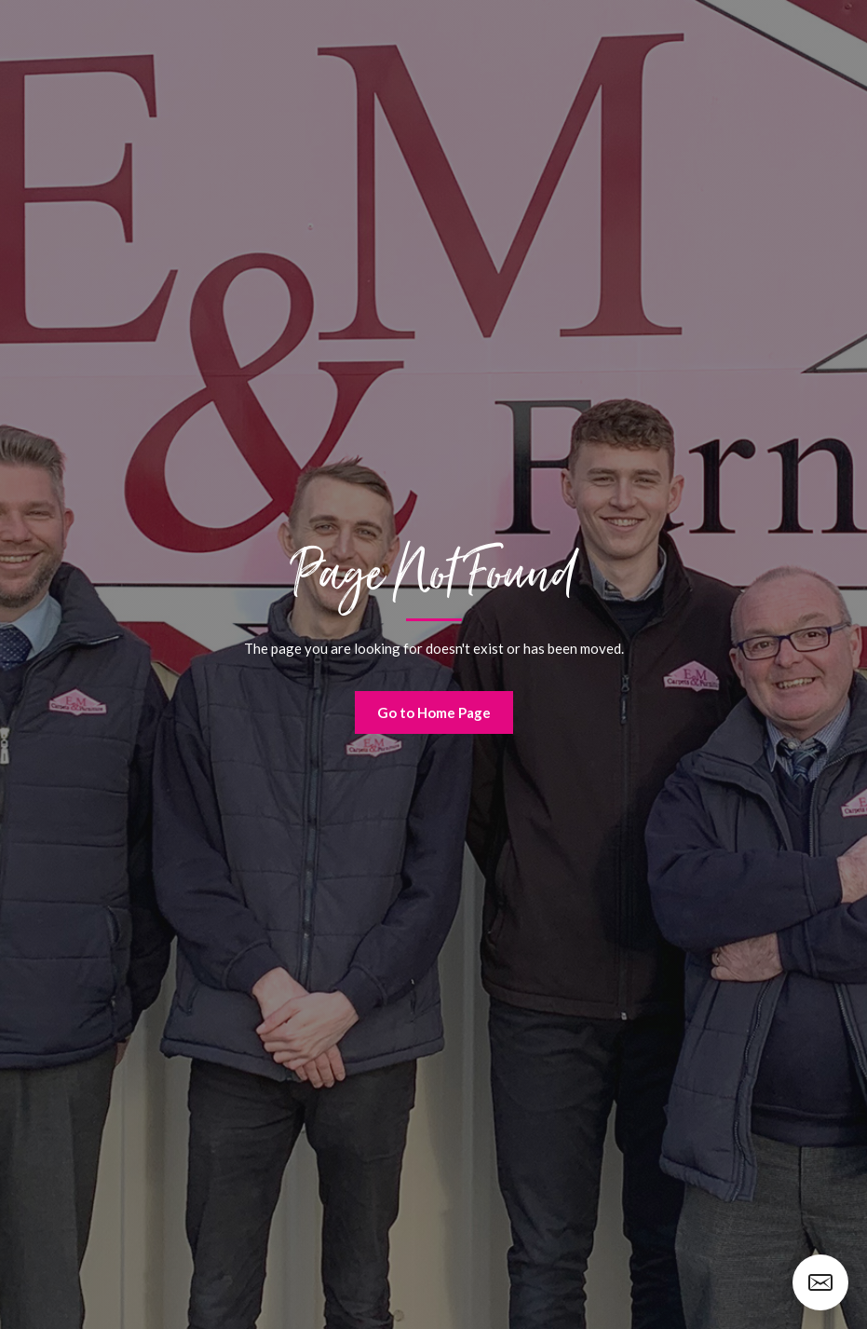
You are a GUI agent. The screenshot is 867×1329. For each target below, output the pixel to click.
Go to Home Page (434, 712)
